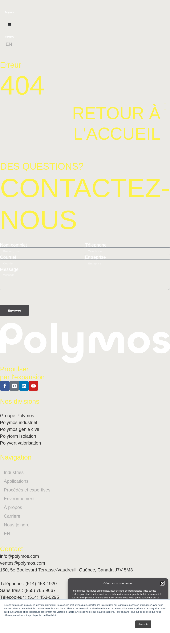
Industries (14, 472)
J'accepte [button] (143, 624)
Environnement (19, 498)
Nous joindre (17, 524)
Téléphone (96, 245)
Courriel (8, 257)
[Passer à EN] (9, 44)
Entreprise (95, 257)
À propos (13, 507)
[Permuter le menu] (9, 24)
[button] (162, 583)
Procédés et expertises (27, 489)
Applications (16, 481)
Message (9, 269)
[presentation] (29, 297)
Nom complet (13, 245)
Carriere (12, 516)
